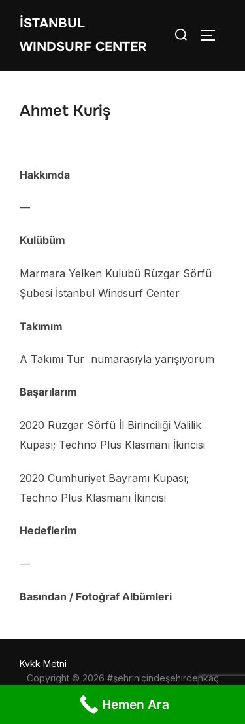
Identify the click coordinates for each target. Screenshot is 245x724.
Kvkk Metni (43, 663)
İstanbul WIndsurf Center (83, 35)
